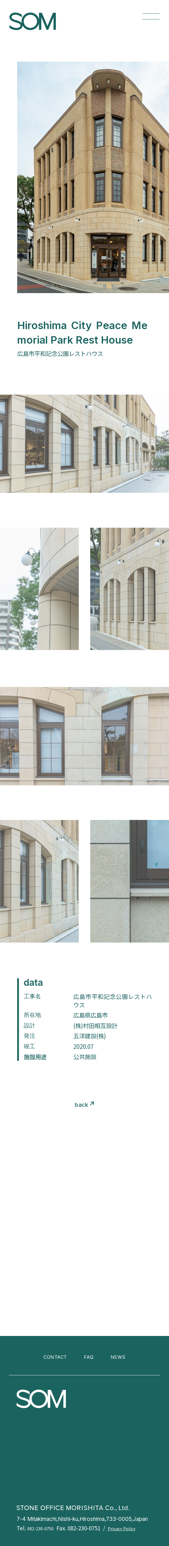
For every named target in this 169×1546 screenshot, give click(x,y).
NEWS (122, 1356)
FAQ (90, 1356)
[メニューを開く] (151, 16)
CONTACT (52, 1356)
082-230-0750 (43, 1528)
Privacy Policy (132, 1528)
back (82, 1104)
